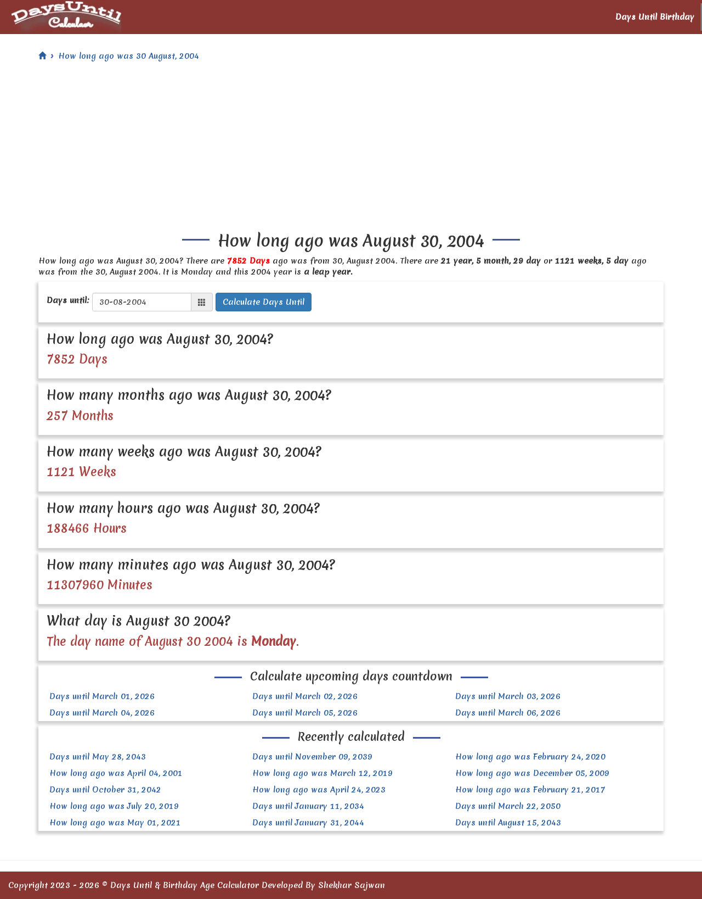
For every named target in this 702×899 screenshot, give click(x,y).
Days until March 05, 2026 (305, 712)
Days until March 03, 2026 (508, 696)
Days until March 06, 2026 (508, 712)
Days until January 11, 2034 (308, 806)
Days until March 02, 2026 (305, 696)
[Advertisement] (351, 149)
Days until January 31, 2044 (308, 822)
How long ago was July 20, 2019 (114, 806)
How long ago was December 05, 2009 (532, 773)
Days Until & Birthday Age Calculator (184, 885)
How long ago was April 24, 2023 (319, 789)
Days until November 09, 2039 (312, 756)
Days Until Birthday (654, 17)
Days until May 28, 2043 (97, 756)
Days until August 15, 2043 (508, 822)
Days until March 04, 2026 (102, 712)
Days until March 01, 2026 (102, 696)
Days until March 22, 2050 (508, 806)
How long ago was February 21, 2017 (530, 789)
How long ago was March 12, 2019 (322, 773)
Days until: (68, 300)
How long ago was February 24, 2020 (530, 756)
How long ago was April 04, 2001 (116, 773)
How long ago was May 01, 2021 (115, 822)
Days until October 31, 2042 (105, 789)
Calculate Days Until (263, 302)
